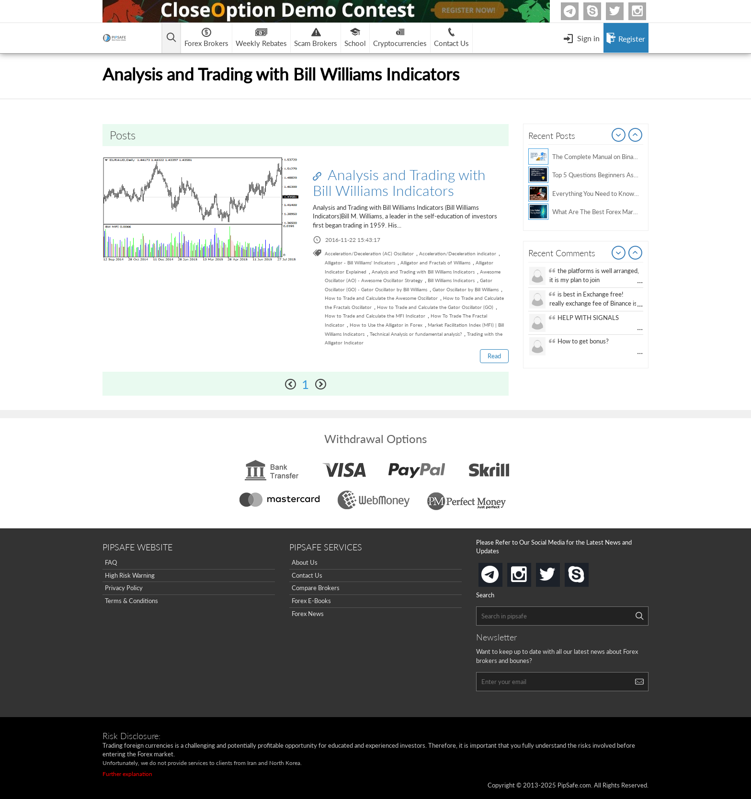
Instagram (644, 11)
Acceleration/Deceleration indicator (457, 253)
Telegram (577, 13)
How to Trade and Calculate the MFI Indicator (375, 316)
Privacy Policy (124, 588)
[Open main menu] (172, 38)
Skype (599, 11)
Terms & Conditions (131, 601)
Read (494, 356)
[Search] (639, 616)
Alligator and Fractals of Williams (435, 262)
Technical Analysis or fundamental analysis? (416, 334)
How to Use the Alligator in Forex (386, 325)
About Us (305, 562)
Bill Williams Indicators (451, 280)
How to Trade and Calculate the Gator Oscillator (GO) (435, 307)
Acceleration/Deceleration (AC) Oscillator (369, 253)
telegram (500, 574)
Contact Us (307, 575)
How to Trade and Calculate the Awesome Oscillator (381, 298)
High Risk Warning (130, 575)
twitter (622, 11)
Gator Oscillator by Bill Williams (465, 289)
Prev (618, 135)
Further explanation (127, 773)
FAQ (111, 562)
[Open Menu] (581, 38)
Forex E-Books (311, 601)
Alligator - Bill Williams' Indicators (360, 262)
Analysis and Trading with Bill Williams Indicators (399, 182)
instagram (529, 572)
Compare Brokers (316, 588)
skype (587, 572)
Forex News (308, 613)
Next (635, 135)
